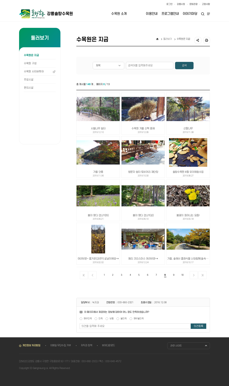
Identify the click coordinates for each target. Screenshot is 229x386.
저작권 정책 (86, 345)
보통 (112, 318)
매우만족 (88, 318)
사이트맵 (208, 14)
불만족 (124, 318)
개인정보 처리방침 (31, 345)
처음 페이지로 (84, 275)
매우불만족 (139, 318)
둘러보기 (167, 39)
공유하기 (197, 40)
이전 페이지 (93, 275)
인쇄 (206, 40)
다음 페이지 (194, 275)
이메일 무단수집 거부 (60, 345)
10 (182, 275)
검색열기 (203, 14)
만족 (101, 318)
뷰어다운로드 (108, 345)
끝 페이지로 (202, 275)
